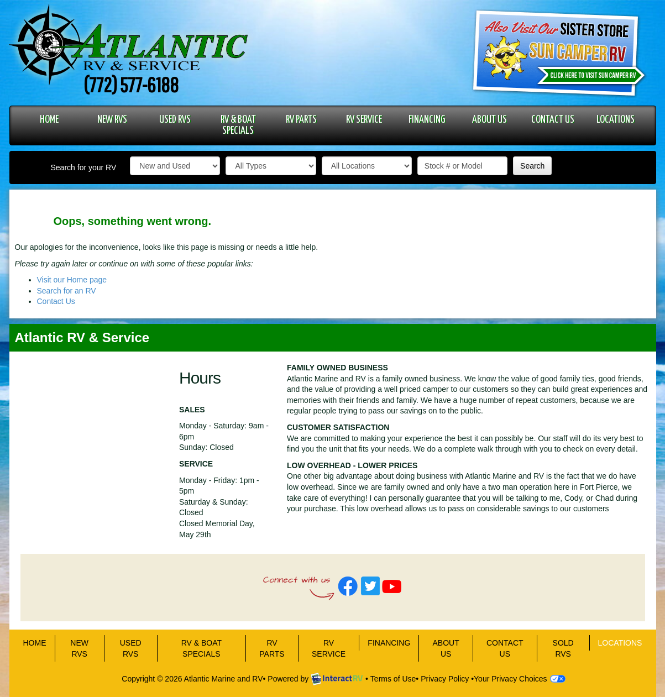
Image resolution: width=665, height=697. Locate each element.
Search (532, 165)
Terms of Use (393, 678)
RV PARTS (301, 119)
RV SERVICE (364, 119)
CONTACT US (552, 119)
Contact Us (56, 301)
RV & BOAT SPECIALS (238, 125)
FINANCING (427, 119)
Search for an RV (66, 290)
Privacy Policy (445, 678)
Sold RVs (563, 648)
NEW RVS (112, 119)
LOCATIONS (615, 119)
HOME (49, 119)
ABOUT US (489, 119)
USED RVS (175, 119)
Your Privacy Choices (519, 678)
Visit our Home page (72, 279)
